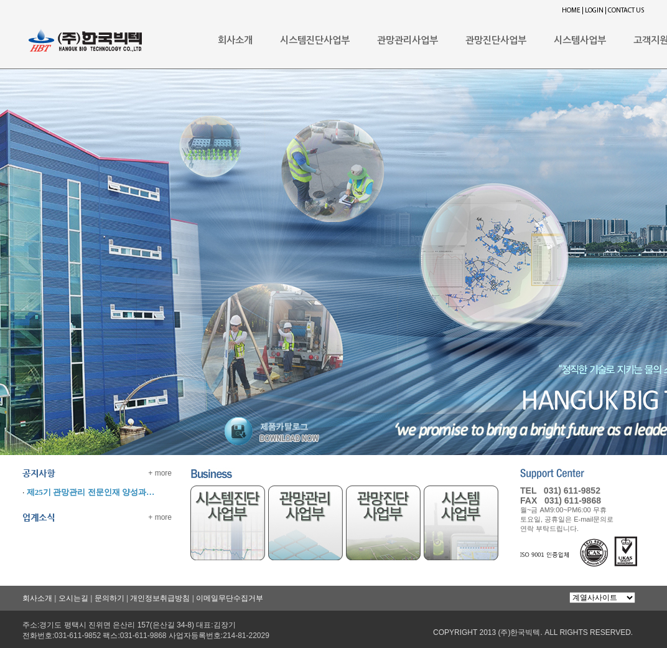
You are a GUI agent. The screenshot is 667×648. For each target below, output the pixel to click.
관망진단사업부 (495, 40)
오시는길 (73, 598)
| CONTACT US (624, 10)
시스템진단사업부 (315, 40)
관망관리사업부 (407, 40)
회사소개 (235, 40)
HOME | (573, 10)
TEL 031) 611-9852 (560, 490)
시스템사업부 (580, 40)
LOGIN (594, 10)
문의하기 (109, 598)
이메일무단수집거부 (229, 598)
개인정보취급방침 (160, 598)
